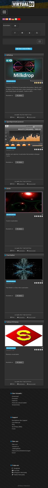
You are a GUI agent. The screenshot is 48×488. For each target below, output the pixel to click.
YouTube (15, 470)
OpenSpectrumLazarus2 (14, 122)
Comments (22, 117)
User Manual (16, 422)
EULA (14, 453)
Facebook (16, 468)
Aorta (8, 188)
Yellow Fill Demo (12, 322)
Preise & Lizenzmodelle (19, 403)
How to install (31, 117)
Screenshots (16, 405)
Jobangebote (16, 448)
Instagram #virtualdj (19, 472)
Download (15, 396)
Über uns (15, 444)
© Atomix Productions (24, 486)
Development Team (37, 80)
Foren (14, 429)
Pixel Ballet (10, 255)
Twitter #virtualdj (18, 475)
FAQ (13, 424)
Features (14, 400)
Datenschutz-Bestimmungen (21, 451)
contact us (15, 446)
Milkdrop (9, 55)
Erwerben (15, 398)
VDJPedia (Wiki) (17, 427)
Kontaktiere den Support (19, 420)
